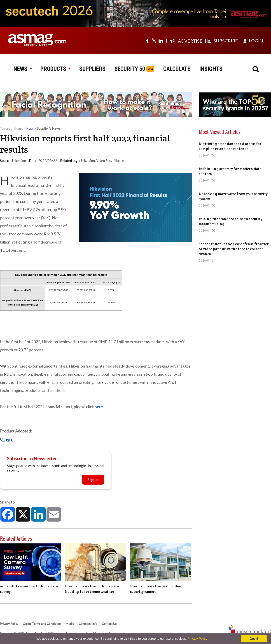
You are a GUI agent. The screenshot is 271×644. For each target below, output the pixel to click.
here (99, 406)
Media (70, 624)
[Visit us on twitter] (154, 41)
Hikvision (88, 161)
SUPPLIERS (92, 68)
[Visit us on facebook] (147, 40)
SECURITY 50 (129, 68)
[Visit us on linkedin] (161, 40)
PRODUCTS (55, 68)
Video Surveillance (110, 161)
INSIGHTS (210, 68)
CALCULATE (176, 68)
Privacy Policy (9, 624)
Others (6, 439)
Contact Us (109, 624)
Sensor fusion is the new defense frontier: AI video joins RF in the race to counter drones (234, 249)
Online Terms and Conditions (42, 624)
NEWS (22, 68)
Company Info (88, 624)
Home (19, 128)
